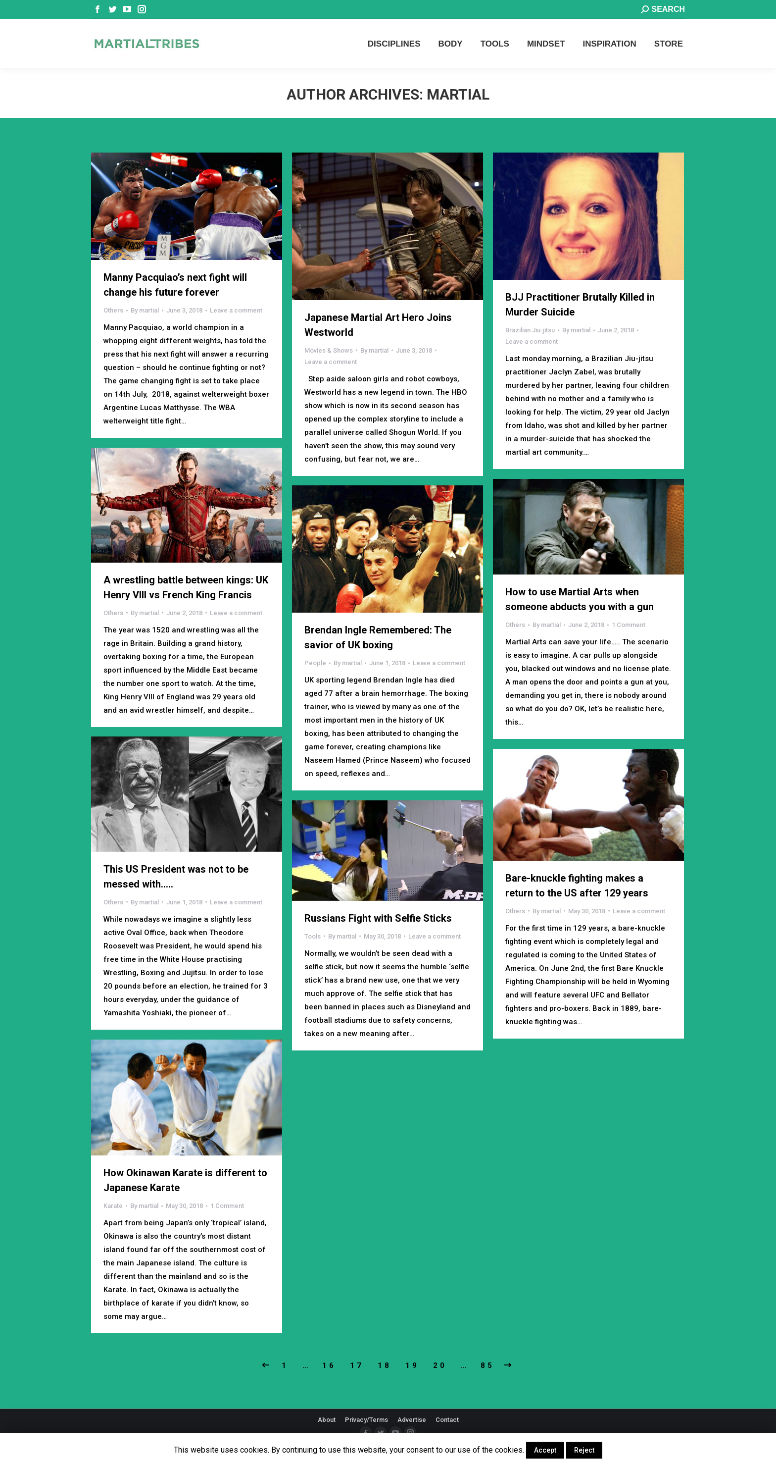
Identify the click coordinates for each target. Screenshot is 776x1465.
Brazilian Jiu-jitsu (530, 330)
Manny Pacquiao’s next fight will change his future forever (175, 284)
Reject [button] (584, 1450)
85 (487, 1365)
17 (357, 1365)
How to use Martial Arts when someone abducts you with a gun (579, 599)
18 (384, 1365)
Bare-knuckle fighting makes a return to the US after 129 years (576, 885)
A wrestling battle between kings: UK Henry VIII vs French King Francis (185, 587)
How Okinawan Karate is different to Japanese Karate (185, 1180)
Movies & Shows (328, 350)
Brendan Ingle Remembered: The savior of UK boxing (377, 637)
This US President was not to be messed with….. (175, 876)
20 (440, 1365)
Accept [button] (545, 1450)
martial (458, 94)
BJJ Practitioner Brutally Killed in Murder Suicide (580, 304)
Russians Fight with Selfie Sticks (378, 918)
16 (329, 1365)
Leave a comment (236, 310)
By (145, 310)
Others (113, 310)
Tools (312, 936)
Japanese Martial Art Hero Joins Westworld (378, 325)
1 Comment (628, 624)
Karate (113, 1205)
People (315, 663)
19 (412, 1365)
